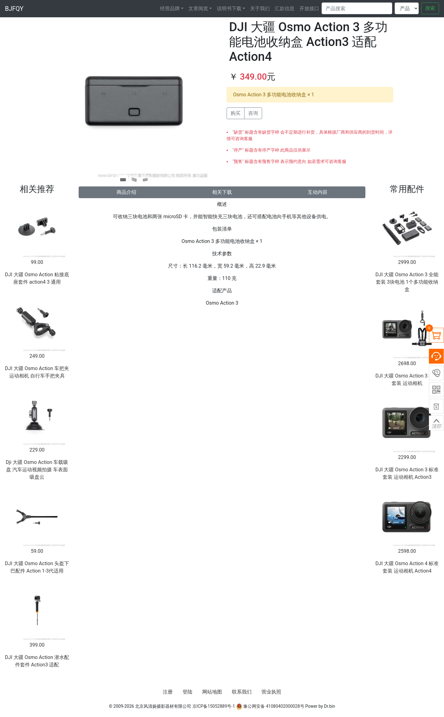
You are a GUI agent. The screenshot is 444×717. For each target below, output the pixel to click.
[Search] (357, 8)
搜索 (430, 8)
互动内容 (317, 192)
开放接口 (309, 8)
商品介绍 (126, 192)
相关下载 (222, 192)
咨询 (253, 113)
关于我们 (260, 8)
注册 (168, 692)
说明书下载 (229, 8)
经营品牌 (170, 8)
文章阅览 (198, 8)
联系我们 (242, 692)
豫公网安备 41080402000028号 (270, 706)
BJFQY (14, 8)
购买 (235, 113)
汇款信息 (284, 8)
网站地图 (212, 692)
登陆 (187, 692)
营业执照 (271, 692)
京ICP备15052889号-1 (213, 706)
